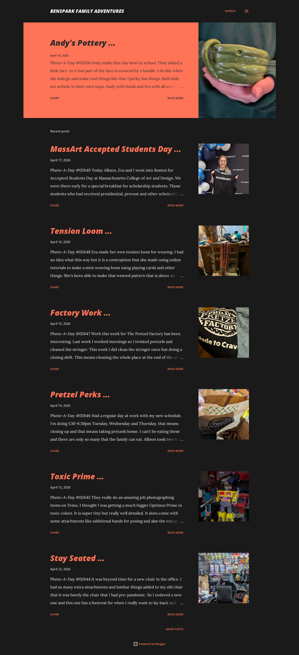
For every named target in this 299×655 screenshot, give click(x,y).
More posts (174, 629)
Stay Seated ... (77, 558)
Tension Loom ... (81, 230)
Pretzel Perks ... (80, 394)
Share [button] (54, 98)
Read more (175, 98)
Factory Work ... (80, 312)
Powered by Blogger (149, 644)
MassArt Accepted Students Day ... (115, 148)
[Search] (230, 11)
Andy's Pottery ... (83, 42)
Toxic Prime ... (77, 476)
